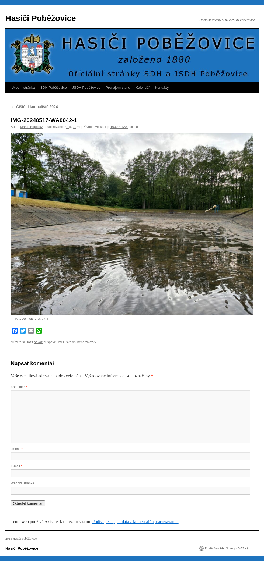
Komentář (19, 387)
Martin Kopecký (31, 127)
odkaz (38, 342)
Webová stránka (22, 483)
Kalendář (143, 88)
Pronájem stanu (118, 88)
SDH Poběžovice (53, 88)
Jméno (17, 449)
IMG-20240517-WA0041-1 (34, 319)
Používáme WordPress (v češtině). (227, 548)
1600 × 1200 (119, 127)
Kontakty (162, 88)
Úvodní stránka (23, 88)
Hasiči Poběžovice (40, 18)
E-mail (16, 466)
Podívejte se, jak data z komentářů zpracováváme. (135, 521)
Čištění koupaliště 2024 (34, 107)
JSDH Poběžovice (86, 88)
